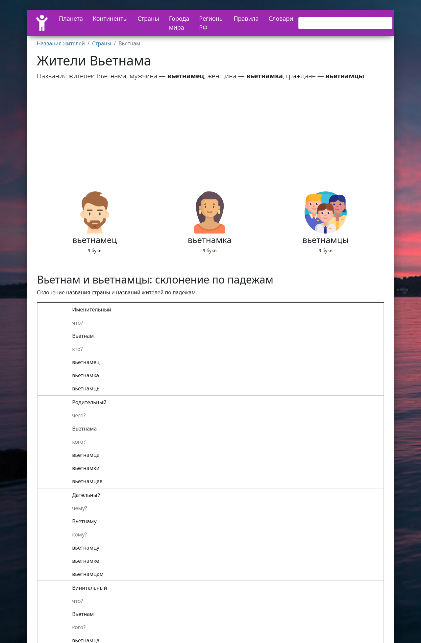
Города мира (179, 22)
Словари (280, 18)
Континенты (110, 18)
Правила (246, 18)
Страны (148, 18)
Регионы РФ (211, 22)
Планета (71, 18)
